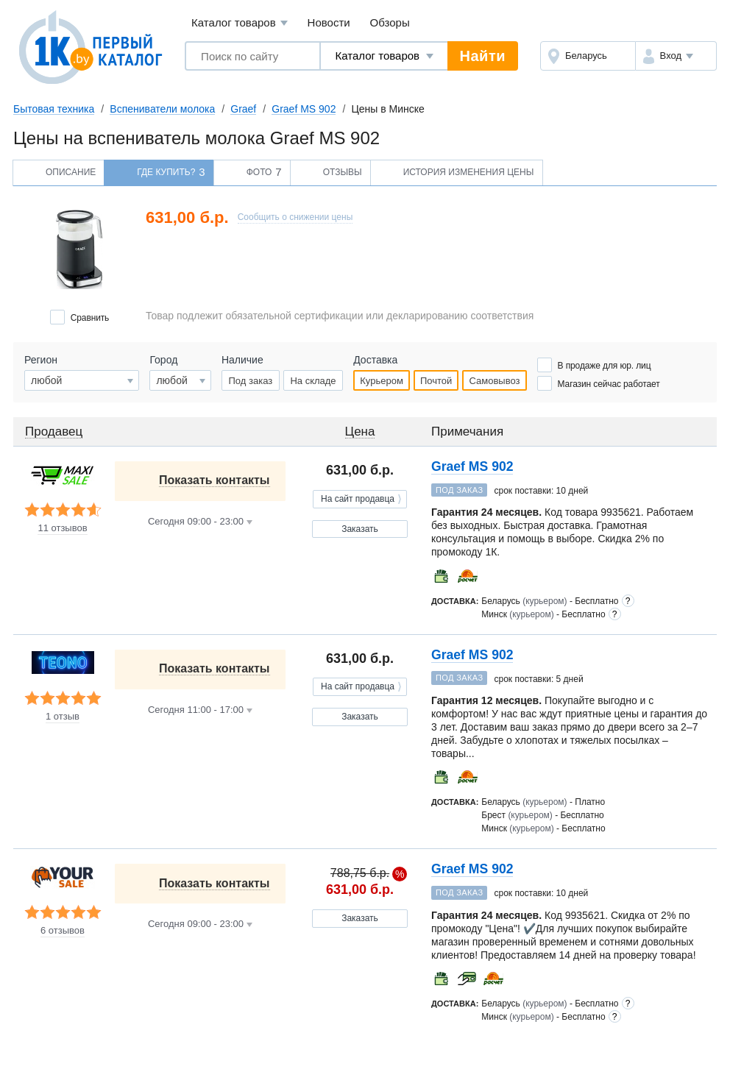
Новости (329, 22)
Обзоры (390, 22)
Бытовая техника (53, 109)
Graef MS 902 (304, 109)
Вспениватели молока (162, 109)
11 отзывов (62, 528)
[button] (676, 56)
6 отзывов (62, 931)
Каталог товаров (239, 23)
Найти (483, 56)
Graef (243, 109)
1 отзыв (62, 716)
